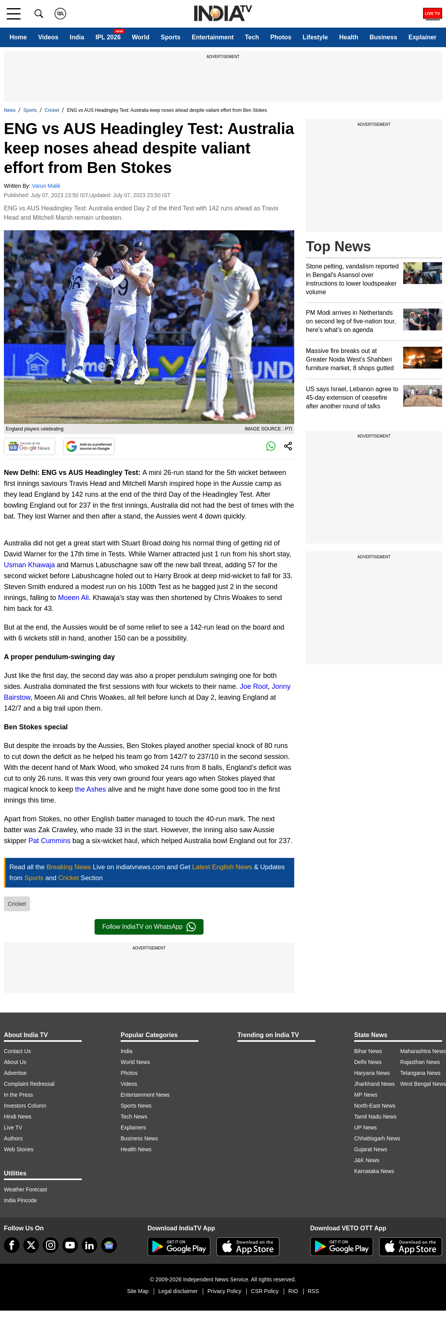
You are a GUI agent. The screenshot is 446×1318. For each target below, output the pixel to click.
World (140, 37)
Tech (252, 37)
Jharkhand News (374, 1084)
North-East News (374, 1106)
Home (17, 37)
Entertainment (213, 37)
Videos (48, 37)
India (77, 37)
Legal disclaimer (178, 1291)
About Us (15, 1062)
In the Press (18, 1095)
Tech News (134, 1116)
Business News (139, 1138)
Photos (280, 37)
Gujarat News (370, 1149)
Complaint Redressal (29, 1084)
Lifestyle (315, 37)
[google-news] (109, 1245)
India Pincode (20, 1200)
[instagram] (50, 1245)
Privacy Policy (224, 1291)
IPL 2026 (108, 37)
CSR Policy (265, 1291)
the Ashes (90, 789)
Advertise (15, 1073)
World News (135, 1062)
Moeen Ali (73, 598)
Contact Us (17, 1051)
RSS (313, 1291)
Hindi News (18, 1116)
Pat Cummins (49, 841)
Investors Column (25, 1106)
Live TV (13, 1127)
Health (348, 37)
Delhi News (368, 1062)
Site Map (137, 1291)
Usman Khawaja (29, 565)
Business (383, 37)
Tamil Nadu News (375, 1116)
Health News (136, 1149)
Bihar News (368, 1051)
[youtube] (70, 1245)
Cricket (52, 110)
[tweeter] (31, 1245)
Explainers (133, 1127)
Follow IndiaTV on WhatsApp (149, 927)
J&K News (366, 1160)
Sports (171, 37)
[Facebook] (11, 1245)
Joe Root (254, 686)
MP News (366, 1095)
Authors (13, 1138)
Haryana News (372, 1073)
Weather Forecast (25, 1189)
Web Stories (18, 1149)
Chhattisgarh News (377, 1138)
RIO (293, 1291)
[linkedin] (89, 1245)
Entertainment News (145, 1095)
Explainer (423, 37)
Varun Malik (46, 186)
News (10, 110)
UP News (365, 1127)
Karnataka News (374, 1171)
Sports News (136, 1106)
